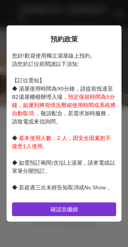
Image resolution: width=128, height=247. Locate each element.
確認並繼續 (64, 209)
